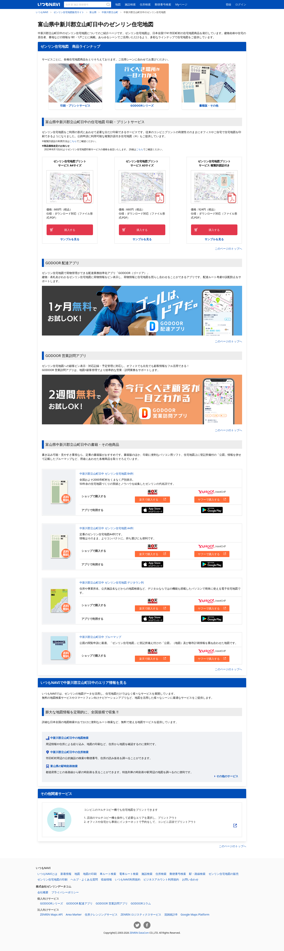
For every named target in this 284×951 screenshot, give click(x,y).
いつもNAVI (42, 12)
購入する (69, 230)
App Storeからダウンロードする (152, 510)
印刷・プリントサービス (75, 85)
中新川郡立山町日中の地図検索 (69, 738)
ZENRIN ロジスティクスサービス (141, 914)
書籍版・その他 (208, 85)
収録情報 (106, 879)
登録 (228, 4)
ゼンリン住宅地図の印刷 (52, 879)
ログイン (240, 4)
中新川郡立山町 (110, 12)
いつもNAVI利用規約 (127, 879)
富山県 (92, 12)
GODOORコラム (141, 903)
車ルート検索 (108, 874)
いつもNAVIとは (47, 874)
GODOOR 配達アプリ (79, 903)
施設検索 (130, 4)
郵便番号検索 (163, 4)
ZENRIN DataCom (139, 932)
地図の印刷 (90, 874)
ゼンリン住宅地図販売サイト (69, 12)
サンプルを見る (69, 239)
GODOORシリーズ (142, 85)
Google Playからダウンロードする (212, 510)
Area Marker (73, 914)
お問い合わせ (190, 879)
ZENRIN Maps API (51, 914)
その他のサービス (227, 776)
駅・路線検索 (197, 874)
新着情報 (65, 874)
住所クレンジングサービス (101, 914)
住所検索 (145, 4)
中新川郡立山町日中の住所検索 (69, 752)
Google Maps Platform (195, 914)
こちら (73, 141)
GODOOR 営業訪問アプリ (112, 903)
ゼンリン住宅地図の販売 (224, 874)
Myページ (181, 4)
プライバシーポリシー (65, 892)
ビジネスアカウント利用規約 (161, 879)
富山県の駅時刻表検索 (64, 766)
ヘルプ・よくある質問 (84, 879)
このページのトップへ (228, 248)
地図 (118, 4)
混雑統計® (171, 914)
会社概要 (42, 892)
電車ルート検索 (128, 874)
